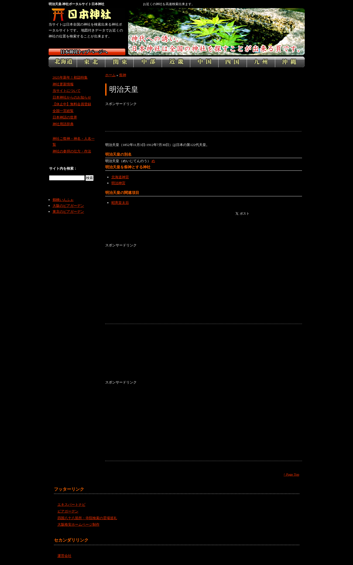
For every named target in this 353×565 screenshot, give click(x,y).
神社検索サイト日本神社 (87, 15)
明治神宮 (118, 183)
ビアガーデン (67, 511)
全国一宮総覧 (63, 111)
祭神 (122, 75)
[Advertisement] (203, 119)
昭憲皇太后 (120, 203)
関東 (119, 62)
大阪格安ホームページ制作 (78, 524)
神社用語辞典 (63, 124)
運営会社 (64, 556)
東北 (91, 62)
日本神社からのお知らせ (72, 97)
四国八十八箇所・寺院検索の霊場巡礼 (87, 518)
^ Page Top (291, 474)
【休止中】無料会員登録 (72, 104)
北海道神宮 (120, 177)
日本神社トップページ (87, 51)
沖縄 (290, 62)
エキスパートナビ (71, 505)
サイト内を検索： (63, 168)
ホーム (110, 75)
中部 (147, 62)
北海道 (63, 62)
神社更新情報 (63, 84)
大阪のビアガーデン (68, 206)
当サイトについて (67, 91)
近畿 (176, 62)
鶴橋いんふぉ (63, 200)
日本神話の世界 (65, 117)
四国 (232, 62)
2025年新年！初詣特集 (70, 77)
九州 (261, 62)
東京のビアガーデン (68, 212)
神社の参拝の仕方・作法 (72, 151)
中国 (204, 62)
